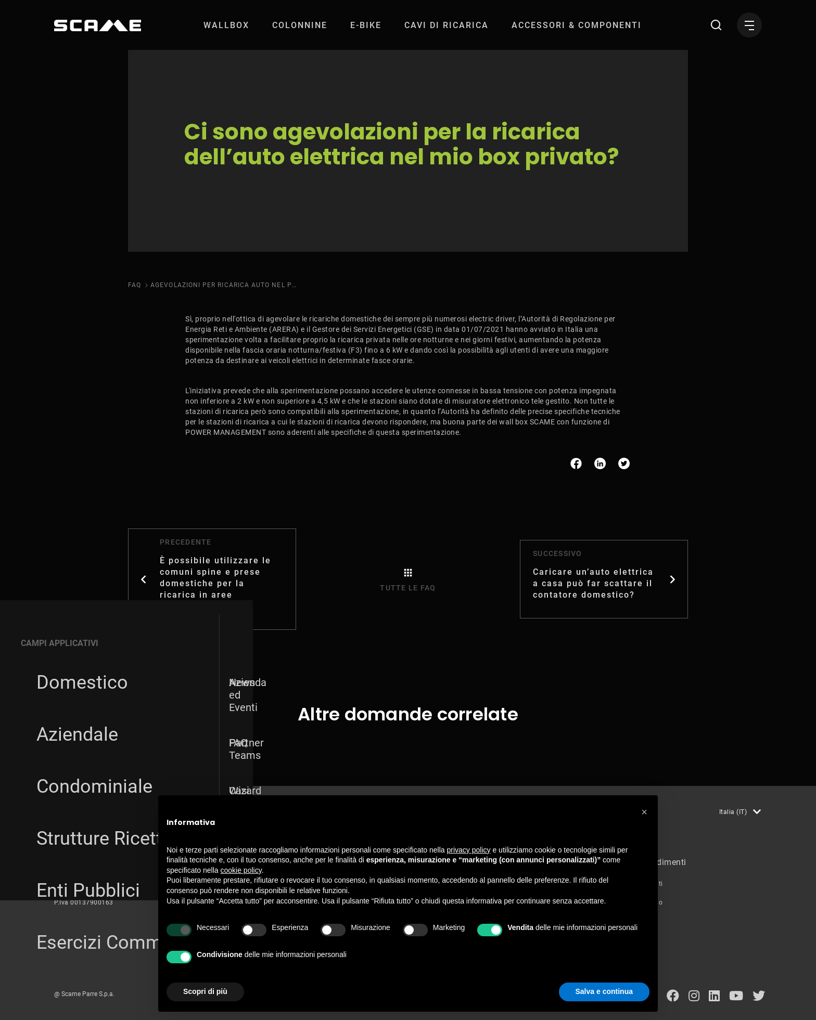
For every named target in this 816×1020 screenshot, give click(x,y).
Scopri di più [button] (205, 991)
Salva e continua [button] (604, 991)
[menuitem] (226, 25)
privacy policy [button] (469, 850)
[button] (644, 812)
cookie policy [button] (241, 870)
